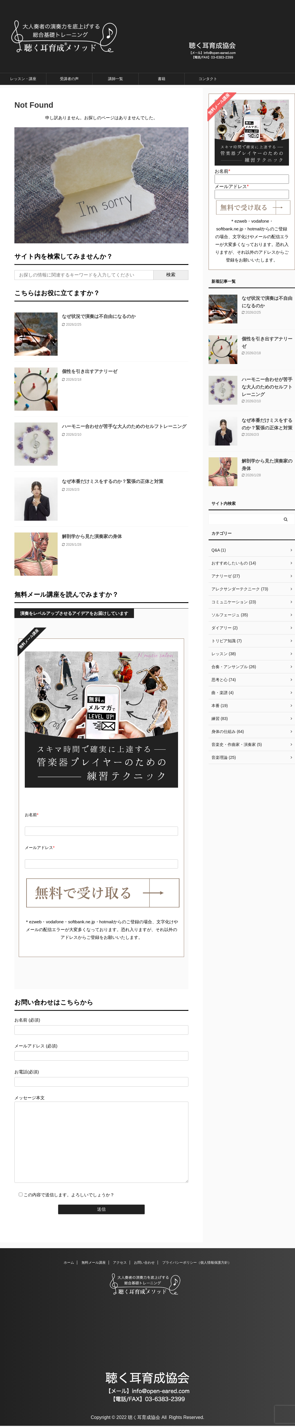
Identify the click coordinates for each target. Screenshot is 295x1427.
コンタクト (207, 79)
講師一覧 (115, 79)
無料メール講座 (94, 1263)
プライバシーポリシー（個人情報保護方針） (196, 1263)
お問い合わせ (144, 1263)
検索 (170, 274)
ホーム (69, 1263)
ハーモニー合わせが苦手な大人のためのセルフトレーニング (124, 426)
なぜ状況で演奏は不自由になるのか (99, 316)
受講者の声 (69, 79)
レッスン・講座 (23, 79)
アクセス (120, 1263)
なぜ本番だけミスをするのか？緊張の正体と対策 (112, 481)
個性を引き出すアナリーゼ (89, 371)
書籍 (161, 79)
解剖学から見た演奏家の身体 (92, 536)
